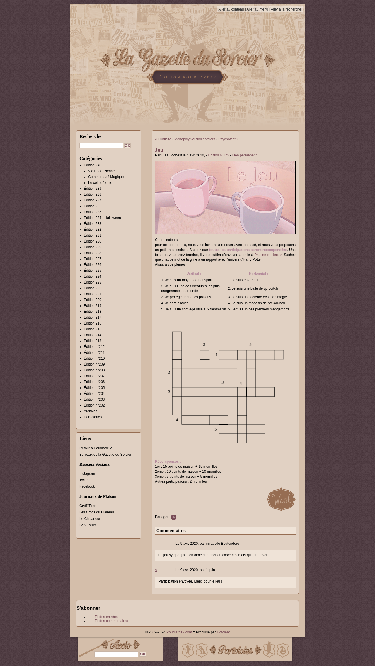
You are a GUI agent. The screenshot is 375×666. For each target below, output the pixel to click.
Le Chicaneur (89, 519)
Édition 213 (92, 341)
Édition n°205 (94, 388)
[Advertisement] (332, 121)
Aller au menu (257, 9)
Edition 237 (92, 200)
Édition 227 (92, 259)
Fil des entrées (106, 617)
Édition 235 (92, 212)
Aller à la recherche (286, 9)
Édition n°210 (94, 358)
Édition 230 (92, 241)
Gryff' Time (87, 506)
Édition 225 (92, 271)
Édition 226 (92, 265)
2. (156, 570)
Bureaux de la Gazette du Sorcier (105, 454)
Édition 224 (92, 276)
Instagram (87, 474)
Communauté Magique (106, 177)
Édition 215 (92, 329)
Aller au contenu (231, 9)
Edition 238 (92, 194)
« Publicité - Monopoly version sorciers (185, 139)
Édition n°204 (94, 394)
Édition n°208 (94, 370)
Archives (90, 411)
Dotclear (223, 632)
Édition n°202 (94, 405)
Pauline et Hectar (268, 255)
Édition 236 (92, 206)
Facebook (87, 486)
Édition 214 (92, 335)
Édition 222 (92, 288)
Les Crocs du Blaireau (96, 512)
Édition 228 (92, 253)
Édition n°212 (94, 347)
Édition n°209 (94, 364)
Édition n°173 (218, 155)
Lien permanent (244, 155)
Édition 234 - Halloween (102, 218)
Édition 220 (92, 300)
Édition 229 (92, 247)
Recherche (90, 136)
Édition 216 (92, 323)
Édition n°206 (94, 382)
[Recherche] (101, 145)
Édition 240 (92, 165)
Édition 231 (92, 235)
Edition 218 (92, 312)
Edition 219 (92, 306)
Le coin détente (100, 183)
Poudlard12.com (179, 632)
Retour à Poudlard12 (95, 448)
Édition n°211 (94, 353)
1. (156, 544)
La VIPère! (87, 525)
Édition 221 (92, 294)
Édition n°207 (94, 376)
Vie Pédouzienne (101, 171)
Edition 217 (92, 317)
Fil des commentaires (111, 621)
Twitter (84, 480)
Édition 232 (92, 230)
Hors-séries (93, 417)
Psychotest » (228, 139)
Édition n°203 (94, 399)
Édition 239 (92, 189)
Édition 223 (92, 282)
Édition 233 (92, 224)
